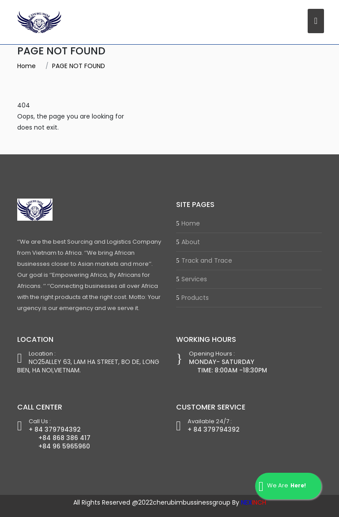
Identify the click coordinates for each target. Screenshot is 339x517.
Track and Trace (206, 260)
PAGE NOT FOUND (78, 65)
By (249, 502)
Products (195, 297)
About (190, 241)
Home (26, 65)
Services (194, 279)
